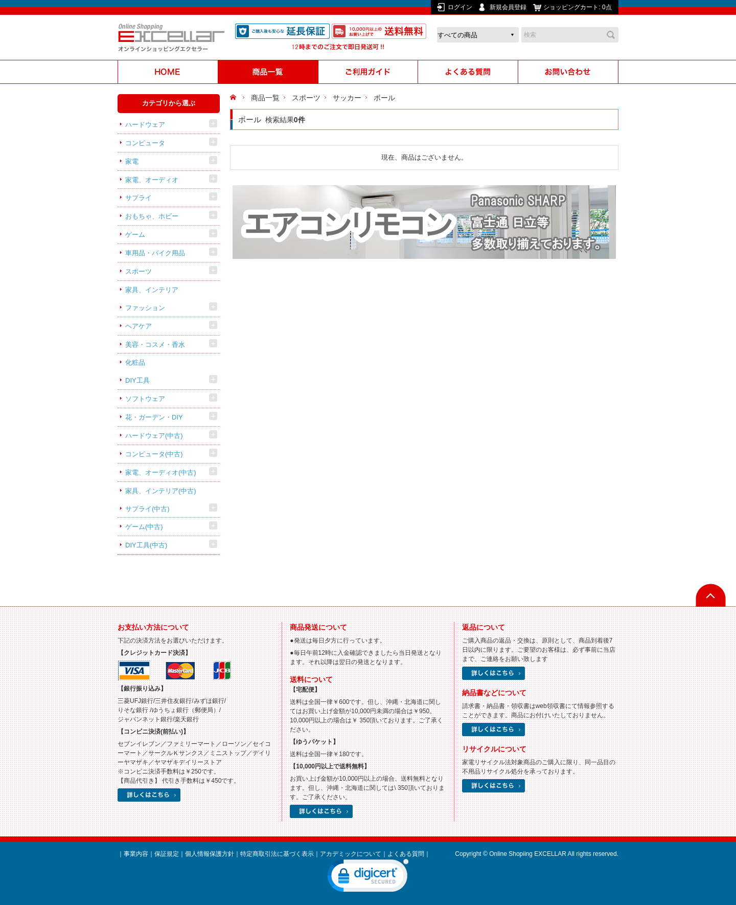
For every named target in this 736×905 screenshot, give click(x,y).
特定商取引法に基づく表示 (277, 853)
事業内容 (136, 853)
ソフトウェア (145, 399)
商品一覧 (265, 97)
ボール (384, 97)
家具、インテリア (151, 290)
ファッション (145, 308)
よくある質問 (405, 853)
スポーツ (138, 271)
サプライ (138, 198)
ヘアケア (138, 326)
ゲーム (135, 234)
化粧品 (135, 362)
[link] (368, 877)
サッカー (347, 97)
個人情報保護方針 (209, 853)
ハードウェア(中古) (154, 435)
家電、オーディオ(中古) (160, 472)
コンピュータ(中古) (154, 454)
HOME (234, 97)
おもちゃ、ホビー (151, 216)
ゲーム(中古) (144, 527)
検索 (610, 34)
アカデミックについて (350, 853)
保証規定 (166, 853)
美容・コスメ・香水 (155, 344)
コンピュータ (145, 143)
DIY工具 (137, 380)
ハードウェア (145, 124)
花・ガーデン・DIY (154, 417)
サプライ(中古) (147, 509)
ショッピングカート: (578, 7)
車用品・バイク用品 (155, 253)
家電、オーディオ (151, 180)
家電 (132, 161)
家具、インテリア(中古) (160, 491)
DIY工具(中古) (146, 545)
